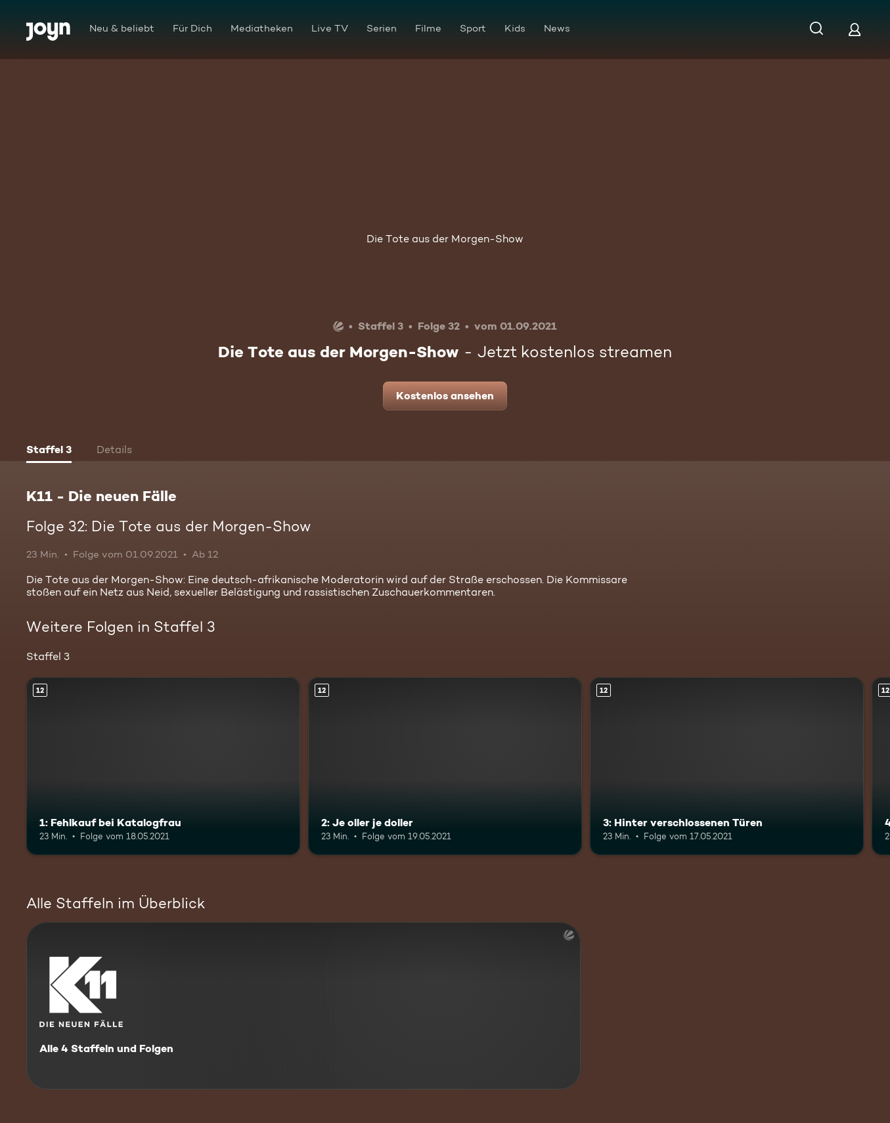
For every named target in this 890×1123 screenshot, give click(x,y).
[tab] (49, 451)
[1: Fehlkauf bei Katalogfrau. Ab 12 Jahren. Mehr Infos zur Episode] (163, 766)
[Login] (854, 29)
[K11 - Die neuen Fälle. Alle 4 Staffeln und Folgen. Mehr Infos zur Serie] (303, 1006)
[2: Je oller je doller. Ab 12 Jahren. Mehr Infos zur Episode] (445, 766)
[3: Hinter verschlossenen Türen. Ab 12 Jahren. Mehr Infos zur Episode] (727, 766)
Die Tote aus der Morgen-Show (445, 238)
